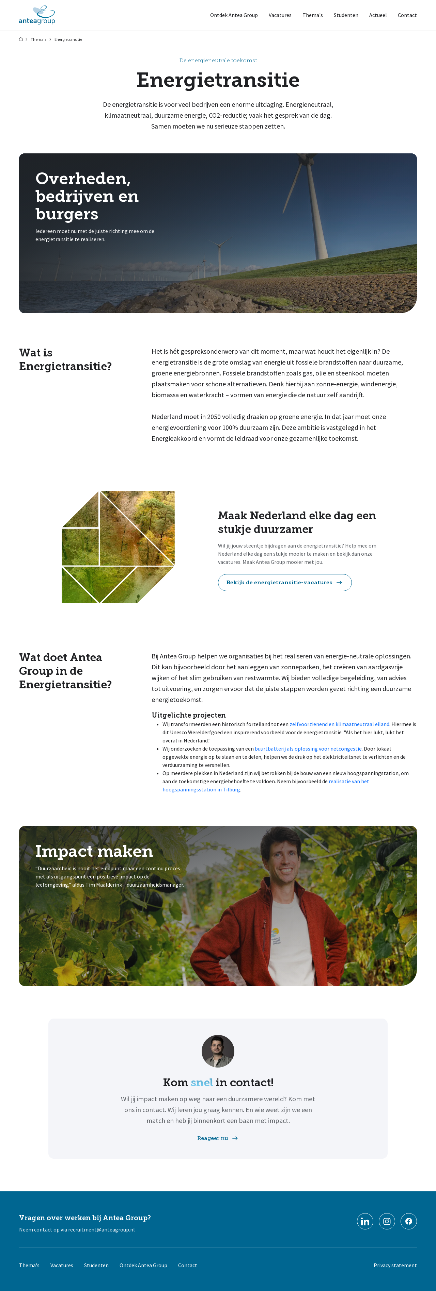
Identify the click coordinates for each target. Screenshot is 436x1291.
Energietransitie (68, 39)
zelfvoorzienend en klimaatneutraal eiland (339, 724)
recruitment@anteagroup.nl (101, 1229)
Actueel (378, 15)
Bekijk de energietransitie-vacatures (285, 583)
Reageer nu (218, 1138)
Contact (407, 15)
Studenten (346, 15)
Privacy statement (395, 1265)
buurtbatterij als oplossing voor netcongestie (308, 748)
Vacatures (280, 15)
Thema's (312, 15)
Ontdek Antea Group (234, 15)
